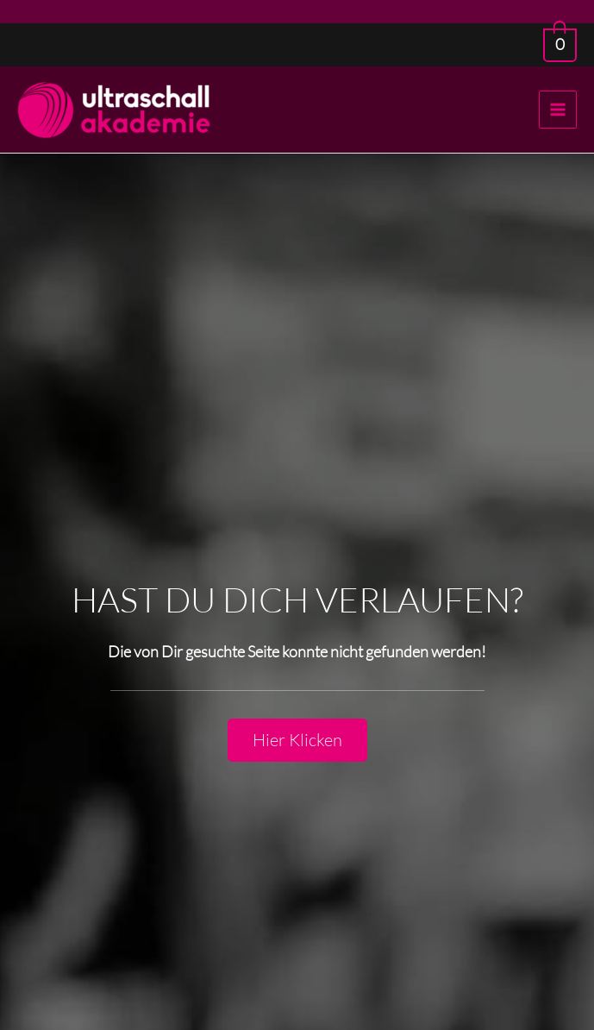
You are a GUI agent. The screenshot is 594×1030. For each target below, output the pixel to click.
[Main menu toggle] (558, 110)
